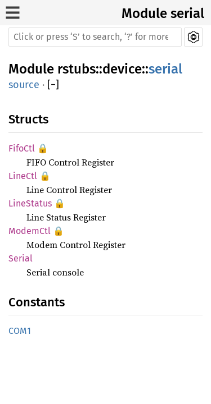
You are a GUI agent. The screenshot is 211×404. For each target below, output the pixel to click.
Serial (20, 258)
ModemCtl (29, 231)
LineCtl (22, 176)
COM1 (19, 330)
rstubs (76, 69)
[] (53, 85)
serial (165, 69)
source (23, 85)
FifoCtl (21, 148)
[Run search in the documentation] (95, 37)
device (122, 69)
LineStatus (30, 203)
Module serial (163, 13)
